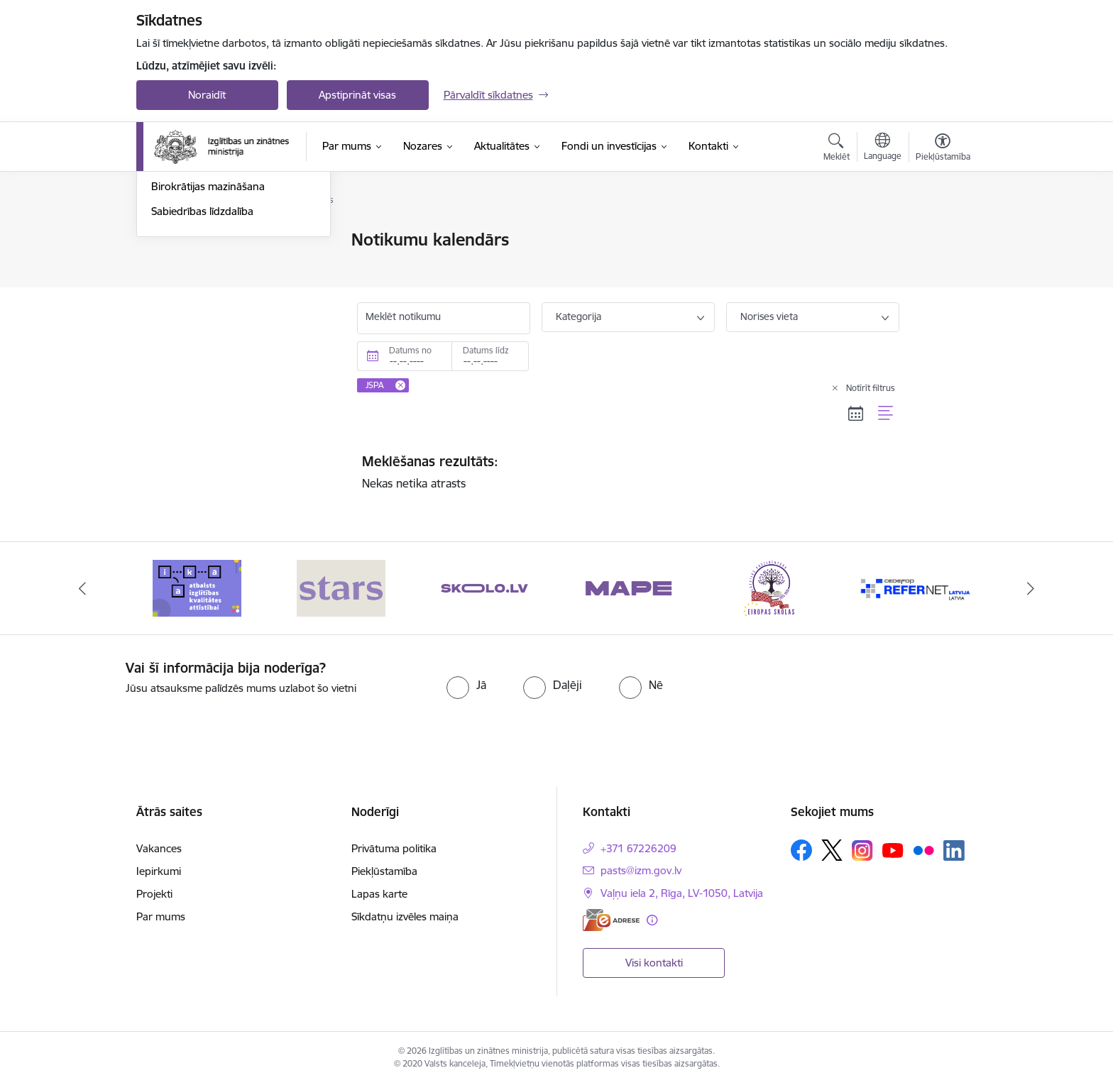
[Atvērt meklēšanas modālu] (836, 149)
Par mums (160, 916)
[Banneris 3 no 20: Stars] (484, 587)
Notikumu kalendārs (199, 241)
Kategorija (578, 316)
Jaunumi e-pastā (190, 290)
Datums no (410, 350)
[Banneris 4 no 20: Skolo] (628, 587)
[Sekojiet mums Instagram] (862, 850)
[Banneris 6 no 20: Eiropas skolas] (916, 587)
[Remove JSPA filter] (400, 385)
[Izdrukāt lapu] (942, 233)
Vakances (159, 848)
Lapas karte (379, 894)
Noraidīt (207, 94)
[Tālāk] (1031, 588)
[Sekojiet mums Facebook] (801, 850)
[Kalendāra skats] (856, 413)
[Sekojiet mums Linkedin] (954, 850)
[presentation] (869, 687)
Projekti (154, 894)
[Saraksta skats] (886, 413)
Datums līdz (486, 350)
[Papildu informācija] (652, 920)
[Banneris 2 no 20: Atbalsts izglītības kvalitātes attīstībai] (341, 587)
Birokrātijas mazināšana (208, 339)
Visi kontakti (654, 962)
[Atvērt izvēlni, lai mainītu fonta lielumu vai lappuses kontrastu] (943, 149)
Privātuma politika (394, 848)
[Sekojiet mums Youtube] (893, 849)
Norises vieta (769, 316)
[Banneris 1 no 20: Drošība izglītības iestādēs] (197, 587)
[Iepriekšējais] (82, 588)
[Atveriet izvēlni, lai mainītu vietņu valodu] (883, 148)
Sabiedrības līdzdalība (202, 363)
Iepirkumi (158, 871)
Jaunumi (171, 265)
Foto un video (184, 314)
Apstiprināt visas (357, 94)
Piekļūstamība (384, 871)
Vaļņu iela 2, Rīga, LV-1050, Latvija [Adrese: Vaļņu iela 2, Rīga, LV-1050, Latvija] (682, 893)
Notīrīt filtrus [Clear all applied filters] (870, 387)
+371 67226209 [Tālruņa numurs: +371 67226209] (638, 848)
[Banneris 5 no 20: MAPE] (772, 587)
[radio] (466, 684)
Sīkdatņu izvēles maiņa (405, 916)
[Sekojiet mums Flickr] (923, 849)
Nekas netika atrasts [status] (628, 472)
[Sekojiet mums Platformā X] (832, 850)
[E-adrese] (611, 920)
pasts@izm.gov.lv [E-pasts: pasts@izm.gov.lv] (641, 870)
